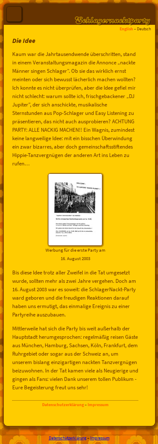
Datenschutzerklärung (63, 404)
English (126, 29)
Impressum (98, 404)
